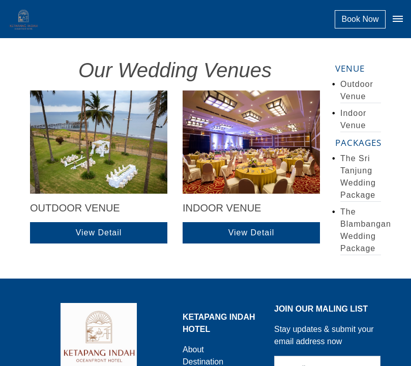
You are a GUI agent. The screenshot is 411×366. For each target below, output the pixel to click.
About (193, 349)
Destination (203, 361)
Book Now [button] (360, 19)
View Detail (99, 232)
